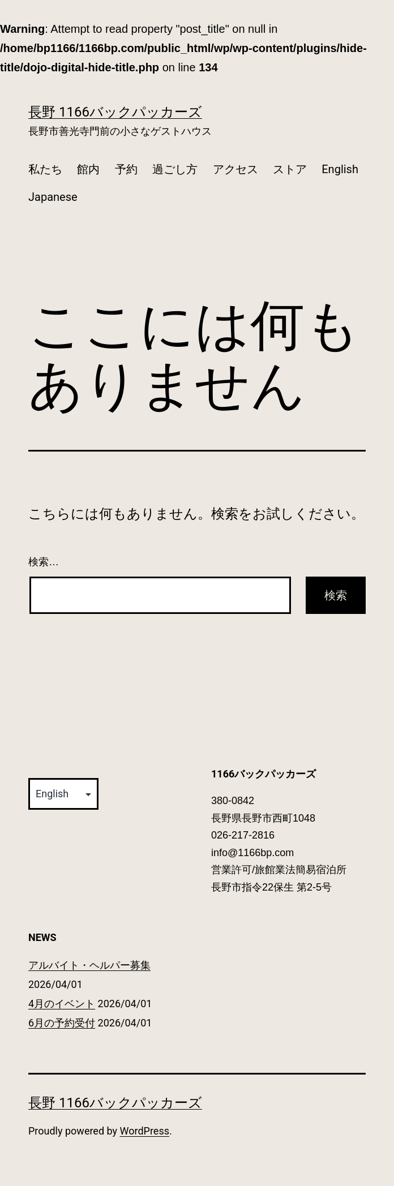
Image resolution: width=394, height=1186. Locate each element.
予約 (126, 169)
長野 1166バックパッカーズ (115, 112)
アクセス (235, 169)
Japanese (53, 197)
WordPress (144, 1131)
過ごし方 (175, 169)
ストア (290, 169)
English (340, 169)
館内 (88, 169)
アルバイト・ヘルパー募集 (89, 965)
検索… (43, 562)
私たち (45, 169)
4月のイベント (61, 1003)
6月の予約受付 (61, 1023)
